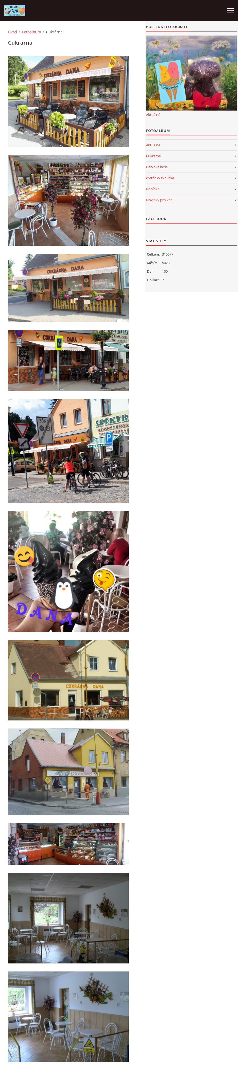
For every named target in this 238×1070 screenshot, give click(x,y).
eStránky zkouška (160, 177)
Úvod (12, 31)
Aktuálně (153, 114)
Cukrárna (153, 156)
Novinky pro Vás (159, 199)
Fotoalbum (31, 31)
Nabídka (152, 188)
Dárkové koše (157, 166)
